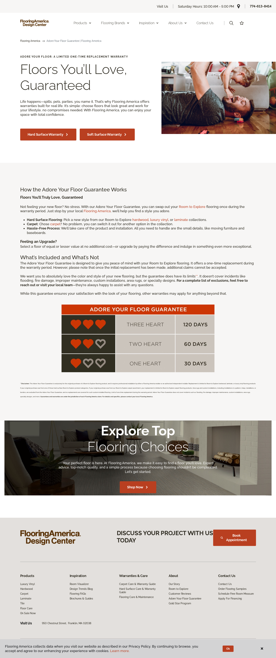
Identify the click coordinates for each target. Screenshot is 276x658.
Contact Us (204, 23)
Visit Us (162, 6)
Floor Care (26, 608)
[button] (231, 23)
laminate (181, 220)
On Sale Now (28, 613)
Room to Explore (192, 207)
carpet (55, 224)
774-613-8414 (261, 6)
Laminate (25, 598)
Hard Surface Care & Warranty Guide (137, 590)
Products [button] (83, 23)
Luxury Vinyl (27, 584)
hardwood (140, 220)
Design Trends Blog (81, 588)
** (197, 276)
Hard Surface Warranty (48, 134)
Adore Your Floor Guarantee (185, 598)
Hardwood (26, 588)
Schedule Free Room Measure (236, 593)
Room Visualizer (79, 584)
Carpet (24, 593)
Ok (228, 648)
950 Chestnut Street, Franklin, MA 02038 (66, 623)
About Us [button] (177, 23)
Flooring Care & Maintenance (136, 597)
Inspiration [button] (149, 23)
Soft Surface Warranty (107, 134)
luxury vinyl (159, 220)
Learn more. (120, 651)
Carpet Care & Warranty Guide (137, 584)
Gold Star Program (180, 603)
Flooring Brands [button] (115, 23)
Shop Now (138, 487)
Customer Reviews (180, 593)
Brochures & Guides (81, 598)
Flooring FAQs (78, 593)
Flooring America (30, 40)
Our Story (174, 584)
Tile (22, 603)
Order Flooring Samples (232, 588)
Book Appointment (234, 537)
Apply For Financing (230, 598)
